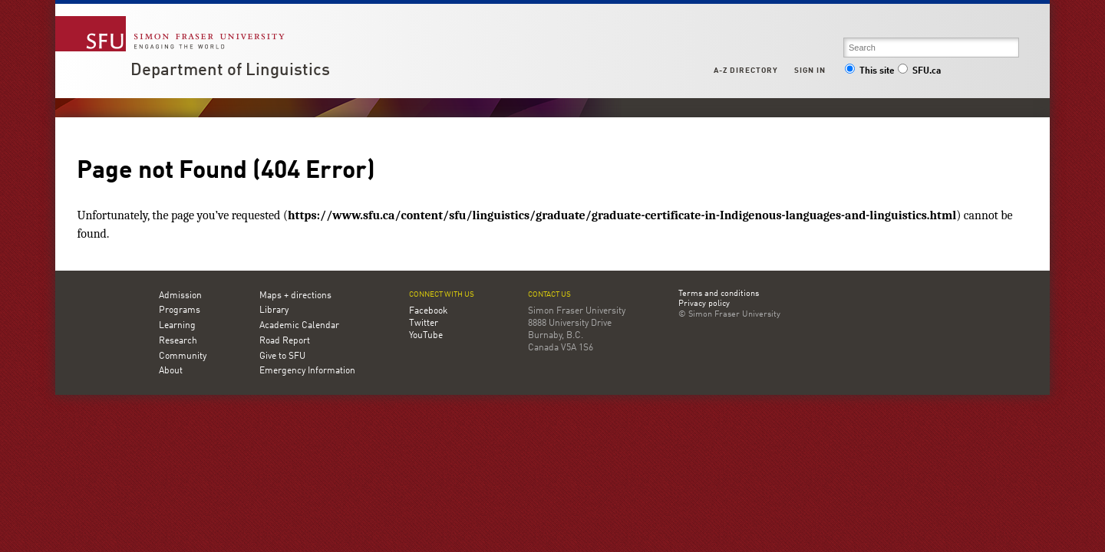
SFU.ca (919, 71)
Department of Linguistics (230, 70)
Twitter (423, 323)
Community (182, 356)
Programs (179, 310)
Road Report (284, 341)
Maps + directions (295, 296)
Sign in (810, 70)
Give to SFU (282, 356)
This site (869, 71)
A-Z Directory (746, 70)
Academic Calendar (299, 325)
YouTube (426, 335)
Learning (177, 325)
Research (178, 341)
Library (274, 310)
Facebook (428, 311)
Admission (180, 296)
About (171, 371)
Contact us (549, 294)
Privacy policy (704, 304)
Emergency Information (307, 371)
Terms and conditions (718, 294)
